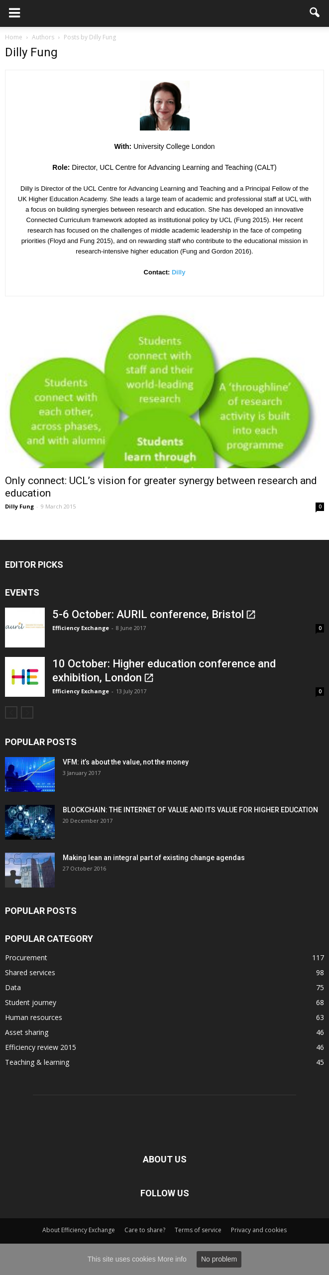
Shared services (30, 972)
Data (13, 987)
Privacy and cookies (259, 1230)
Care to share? (144, 1230)
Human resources (33, 1017)
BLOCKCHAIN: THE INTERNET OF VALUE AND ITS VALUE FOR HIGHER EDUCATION (190, 810)
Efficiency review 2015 (40, 1047)
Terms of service (198, 1230)
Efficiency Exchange (80, 628)
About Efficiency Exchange (78, 1230)
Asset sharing (26, 1032)
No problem (219, 1259)
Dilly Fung (19, 506)
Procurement (26, 957)
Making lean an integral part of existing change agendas (154, 858)
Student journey (30, 1002)
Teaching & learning (37, 1062)
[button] (315, 13)
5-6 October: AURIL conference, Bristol (148, 614)
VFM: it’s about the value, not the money (126, 762)
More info (172, 1259)
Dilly (178, 272)
